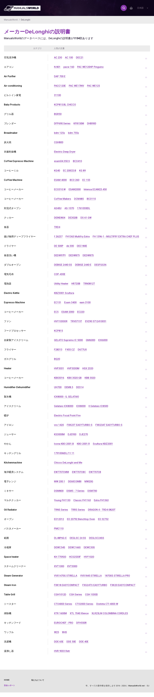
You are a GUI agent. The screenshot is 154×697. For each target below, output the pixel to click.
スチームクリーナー (15, 566)
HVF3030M (73, 368)
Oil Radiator (10, 509)
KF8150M (79, 123)
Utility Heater (61, 283)
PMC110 (58, 528)
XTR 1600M (60, 613)
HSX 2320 (87, 368)
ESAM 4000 (60, 180)
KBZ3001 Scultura (64, 293)
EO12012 (59, 519)
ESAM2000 (75, 189)
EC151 (57, 302)
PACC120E (60, 85)
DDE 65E (58, 641)
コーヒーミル (11, 170)
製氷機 (7, 396)
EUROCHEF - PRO (63, 622)
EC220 (80, 311)
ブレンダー (10, 123)
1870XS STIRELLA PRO (117, 575)
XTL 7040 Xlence (79, 613)
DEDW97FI (60, 255)
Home (6, 680)
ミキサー (9, 490)
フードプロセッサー (15, 330)
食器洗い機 (10, 255)
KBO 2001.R (83, 443)
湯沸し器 (9, 651)
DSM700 (92, 490)
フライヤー (10, 349)
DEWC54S (59, 547)
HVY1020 (89, 556)
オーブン (9, 519)
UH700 (57, 387)
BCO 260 (74, 180)
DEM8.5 (69, 387)
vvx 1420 (59, 424)
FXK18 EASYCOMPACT (66, 585)
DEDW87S (88, 255)
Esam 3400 (70, 302)
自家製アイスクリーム (16, 340)
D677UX (82, 349)
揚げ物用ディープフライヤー (20, 236)
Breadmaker (11, 132)
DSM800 (58, 490)
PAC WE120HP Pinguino (90, 66)
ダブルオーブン (12, 264)
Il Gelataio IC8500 (98, 406)
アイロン (9, 424)
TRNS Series (61, 509)
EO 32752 (103, 519)
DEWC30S (89, 547)
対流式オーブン (12, 208)
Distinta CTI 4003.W (107, 603)
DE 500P (58, 245)
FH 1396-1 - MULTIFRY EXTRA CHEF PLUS (116, 236)
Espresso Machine (14, 302)
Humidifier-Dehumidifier (17, 387)
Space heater (11, 556)
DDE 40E (83, 641)
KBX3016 (59, 377)
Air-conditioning (13, 85)
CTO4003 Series (63, 603)
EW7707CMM (61, 472)
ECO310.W (60, 189)
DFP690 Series (62, 123)
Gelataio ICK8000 (63, 406)
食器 (6, 227)
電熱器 (7, 283)
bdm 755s (73, 132)
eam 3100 (85, 302)
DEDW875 (74, 255)
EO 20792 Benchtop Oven (81, 519)
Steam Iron (10, 585)
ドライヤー (10, 245)
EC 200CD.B (69, 170)
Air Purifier (10, 76)
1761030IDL (83, 208)
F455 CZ (70, 349)
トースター (10, 603)
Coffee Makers (62, 198)
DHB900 (91, 123)
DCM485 (79, 198)
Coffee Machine (13, 180)
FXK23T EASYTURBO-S (79, 424)
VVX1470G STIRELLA (65, 575)
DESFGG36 (100, 264)
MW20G (88, 481)
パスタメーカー (12, 528)
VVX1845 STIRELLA (91, 575)
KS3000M (59, 434)
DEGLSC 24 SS (78, 538)
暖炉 (6, 415)
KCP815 (58, 330)
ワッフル (9, 632)
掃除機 (7, 613)
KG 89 (82, 170)
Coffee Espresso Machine (18, 161)
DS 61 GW (85, 217)
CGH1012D (60, 594)
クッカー (9, 217)
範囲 (6, 538)
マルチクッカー (12, 500)
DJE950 (72, 434)
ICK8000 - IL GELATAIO (66, 396)
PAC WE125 (93, 85)
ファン (7, 321)
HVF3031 (59, 368)
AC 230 (58, 57)
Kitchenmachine (13, 462)
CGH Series (75, 594)
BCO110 (91, 198)
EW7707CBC (79, 472)
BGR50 (57, 114)
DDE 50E (71, 641)
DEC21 (79, 57)
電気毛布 (9, 274)
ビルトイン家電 (12, 95)
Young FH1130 (62, 500)
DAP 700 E (59, 76)
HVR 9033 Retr (62, 651)
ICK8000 (81, 406)
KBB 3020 (90, 377)
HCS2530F (75, 556)
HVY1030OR (60, 321)
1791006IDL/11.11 (64, 453)
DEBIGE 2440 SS (63, 264)
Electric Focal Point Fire (67, 415)
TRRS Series (78, 509)
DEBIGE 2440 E (83, 264)
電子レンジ (10, 481)
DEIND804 (59, 217)
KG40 (57, 170)
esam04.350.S (62, 161)
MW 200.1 (59, 481)
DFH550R (81, 622)
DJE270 (83, 434)
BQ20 (57, 359)
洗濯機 (7, 641)
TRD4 (57, 227)
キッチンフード (12, 622)
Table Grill (9, 594)
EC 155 (86, 180)
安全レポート (9, 685)
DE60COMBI (74, 481)
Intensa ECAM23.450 (95, 189)
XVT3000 (72, 566)
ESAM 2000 (67, 311)
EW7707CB (95, 472)
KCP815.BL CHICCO (65, 104)
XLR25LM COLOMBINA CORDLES (110, 613)
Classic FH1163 (82, 500)
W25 (56, 632)
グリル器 (9, 114)
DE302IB (72, 217)
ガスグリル (10, 359)
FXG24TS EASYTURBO (94, 585)
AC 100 (69, 57)
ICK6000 (102, 340)
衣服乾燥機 (10, 151)
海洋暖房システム (13, 472)
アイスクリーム (12, 406)
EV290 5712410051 (95, 321)
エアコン (9, 66)
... (146, 57)
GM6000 (90, 340)
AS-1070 (69, 208)
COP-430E (59, 274)
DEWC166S (74, 547)
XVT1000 (59, 566)
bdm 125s (59, 132)
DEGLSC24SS (96, 538)
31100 (57, 95)
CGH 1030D (91, 594)
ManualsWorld (11, 20)
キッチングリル (12, 453)
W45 (64, 632)
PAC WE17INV (76, 85)
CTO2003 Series (84, 603)
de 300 (70, 245)
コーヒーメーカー (13, 198)
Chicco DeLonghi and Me (68, 462)
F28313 (58, 349)
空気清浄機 (10, 57)
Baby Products (12, 104)
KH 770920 (60, 556)
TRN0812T (89, 283)
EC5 (56, 311)
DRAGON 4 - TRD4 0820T (102, 509)
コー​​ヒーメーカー (13, 189)
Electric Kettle (11, 293)
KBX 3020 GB (74, 377)
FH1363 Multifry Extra (78, 236)
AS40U (57, 208)
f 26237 (58, 236)
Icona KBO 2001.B (64, 443)
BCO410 (77, 161)
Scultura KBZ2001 (103, 443)
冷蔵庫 (7, 547)
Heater (7, 368)
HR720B (75, 283)
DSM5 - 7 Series (75, 490)
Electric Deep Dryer (64, 151)
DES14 (79, 387)
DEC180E (82, 245)
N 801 (57, 66)
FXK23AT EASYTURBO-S (108, 424)
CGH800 (58, 142)
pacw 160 (68, 66)
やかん (7, 443)
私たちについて (37, 680)
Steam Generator (13, 575)
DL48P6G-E (60, 538)
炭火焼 (7, 142)
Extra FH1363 (101, 500)
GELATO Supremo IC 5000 (68, 340)
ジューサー (10, 434)
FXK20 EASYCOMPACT (122, 585)
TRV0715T (76, 321)
